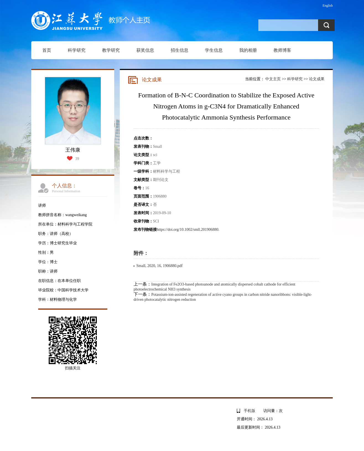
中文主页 (273, 79)
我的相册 (248, 50)
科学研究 (76, 50)
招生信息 (179, 50)
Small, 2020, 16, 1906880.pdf (159, 266)
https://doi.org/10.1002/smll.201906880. (188, 229)
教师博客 (282, 50)
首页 (46, 50)
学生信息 (214, 50)
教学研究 (111, 50)
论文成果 (316, 79)
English (328, 5)
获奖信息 (145, 50)
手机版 (249, 411)
